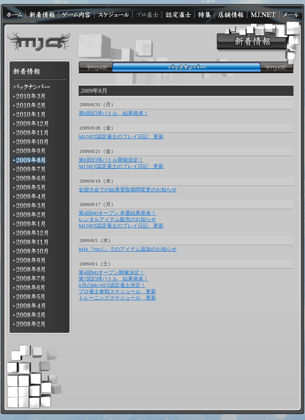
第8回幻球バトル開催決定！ (111, 160)
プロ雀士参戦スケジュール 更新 (117, 291)
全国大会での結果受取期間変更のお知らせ (128, 190)
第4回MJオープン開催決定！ (112, 272)
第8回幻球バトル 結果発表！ (114, 113)
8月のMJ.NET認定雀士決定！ (112, 285)
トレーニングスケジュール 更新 (117, 298)
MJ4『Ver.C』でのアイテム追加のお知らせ (128, 249)
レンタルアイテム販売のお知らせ (117, 219)
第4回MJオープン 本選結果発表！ (117, 213)
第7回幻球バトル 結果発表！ (114, 279)
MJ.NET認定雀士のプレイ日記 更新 (121, 136)
